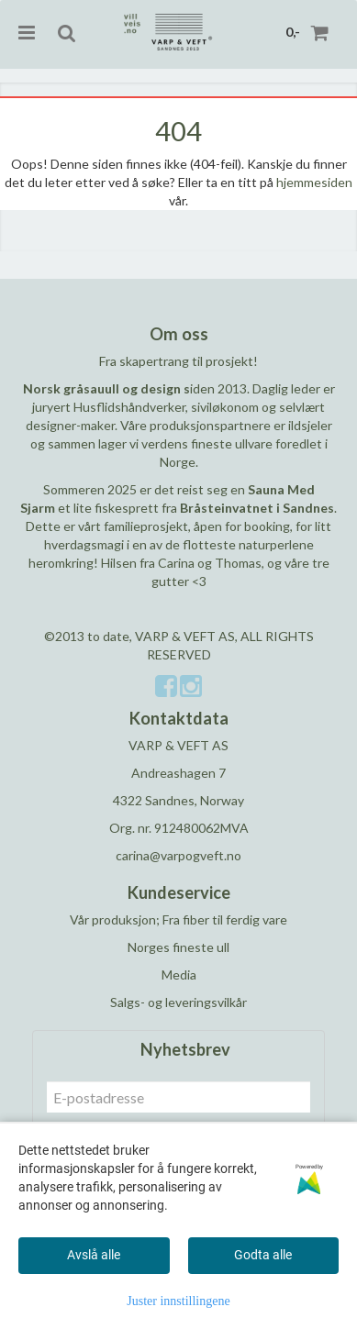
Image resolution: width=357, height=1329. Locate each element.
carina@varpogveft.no (178, 855)
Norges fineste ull (178, 947)
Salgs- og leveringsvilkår (178, 1002)
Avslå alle (93, 1254)
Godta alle (263, 1254)
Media (179, 974)
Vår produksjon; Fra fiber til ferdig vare (178, 919)
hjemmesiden (314, 182)
